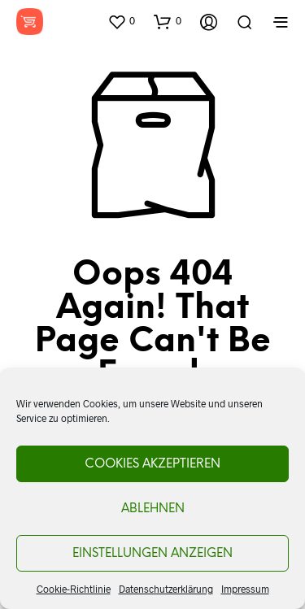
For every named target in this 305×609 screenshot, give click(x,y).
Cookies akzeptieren (152, 464)
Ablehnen (153, 508)
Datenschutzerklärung (166, 588)
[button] (121, 21)
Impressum (245, 588)
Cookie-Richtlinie (74, 588)
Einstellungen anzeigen (152, 553)
